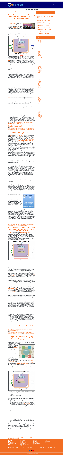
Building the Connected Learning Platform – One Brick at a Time (25, 140)
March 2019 (39, 86)
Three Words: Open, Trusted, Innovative (43, 20)
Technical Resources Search (36, 443)
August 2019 (39, 82)
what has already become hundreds (19, 175)
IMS (32, 125)
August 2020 (39, 71)
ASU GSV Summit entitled (15, 27)
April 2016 (39, 96)
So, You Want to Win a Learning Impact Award (44, 19)
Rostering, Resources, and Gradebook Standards (45, 31)
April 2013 (39, 112)
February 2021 (40, 66)
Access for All (10, 285)
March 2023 (39, 40)
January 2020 (39, 79)
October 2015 (39, 100)
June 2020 (39, 73)
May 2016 (39, 95)
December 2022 (40, 43)
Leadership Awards (22, 443)
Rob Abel (32, 221)
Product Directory (35, 441)
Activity (9, 60)
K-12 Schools (27, 129)
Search (54, 4)
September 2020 (40, 70)
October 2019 (39, 81)
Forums (33, 444)
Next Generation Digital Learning (14, 125)
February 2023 (40, 41)
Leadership (50, 4)
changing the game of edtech (11, 222)
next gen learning (20, 329)
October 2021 (39, 58)
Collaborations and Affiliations (12, 443)
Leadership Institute (22, 440)
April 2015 (39, 101)
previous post (16, 347)
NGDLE (9, 125)
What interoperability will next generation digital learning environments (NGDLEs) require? (21, 337)
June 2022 (39, 50)
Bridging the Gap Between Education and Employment (43, 26)
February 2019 (40, 87)
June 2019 (39, 84)
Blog (21, 128)
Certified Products (38, 4)
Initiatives (9, 441)
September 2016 (40, 94)
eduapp (30, 329)
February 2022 (40, 54)
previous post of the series (13, 23)
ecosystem (23, 222)
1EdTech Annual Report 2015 (20, 135)
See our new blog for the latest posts (15, 12)
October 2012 (39, 117)
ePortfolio (17, 311)
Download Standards (35, 442)
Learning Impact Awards (23, 441)
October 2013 (39, 109)
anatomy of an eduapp (26, 329)
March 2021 (39, 65)
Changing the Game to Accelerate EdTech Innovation (21, 133)
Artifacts (9, 97)
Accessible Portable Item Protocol (12, 288)
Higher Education (16, 129)
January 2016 (39, 99)
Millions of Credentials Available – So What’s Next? (45, 23)
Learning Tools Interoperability (18, 126)
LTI (14, 126)
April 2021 (39, 64)
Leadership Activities (11, 442)
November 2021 (40, 57)
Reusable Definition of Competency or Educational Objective (26, 311)
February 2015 (40, 103)
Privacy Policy (36, 453)
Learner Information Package (11, 311)
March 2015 (39, 102)
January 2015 (39, 104)
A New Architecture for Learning (30, 139)
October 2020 (39, 69)
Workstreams (28, 4)
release (11, 135)
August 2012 (39, 118)
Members (46, 440)
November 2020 (40, 68)
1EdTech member (29, 362)
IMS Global (30, 125)
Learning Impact (45, 4)
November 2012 (40, 116)
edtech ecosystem (27, 222)
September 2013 (40, 110)
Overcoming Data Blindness (41, 22)
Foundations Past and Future (11, 198)
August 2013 (39, 111)
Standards (32, 4)
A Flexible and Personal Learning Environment (22, 363)
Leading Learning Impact (14, 225)
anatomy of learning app (21, 125)
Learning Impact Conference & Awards (15, 130)
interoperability (26, 125)
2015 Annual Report (28, 221)
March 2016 (39, 97)
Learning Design (13, 275)
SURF (32, 362)
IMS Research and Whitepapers (25, 332)
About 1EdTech (10, 440)
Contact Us (46, 442)
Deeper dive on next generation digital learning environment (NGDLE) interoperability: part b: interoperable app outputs (21, 16)
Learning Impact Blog (23, 442)
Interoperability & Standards (21, 129)
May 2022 (39, 51)
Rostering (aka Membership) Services (14, 266)
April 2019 (39, 85)
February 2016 (40, 98)
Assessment (23, 128)
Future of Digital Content (29, 128)
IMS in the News (18, 128)
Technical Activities (35, 440)
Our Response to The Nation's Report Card (44, 27)
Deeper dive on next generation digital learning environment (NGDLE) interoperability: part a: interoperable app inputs (21, 229)
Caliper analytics (11, 126)
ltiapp (31, 329)
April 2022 (39, 52)
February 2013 (40, 114)
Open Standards (20, 222)
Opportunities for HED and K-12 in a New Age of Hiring (45, 17)
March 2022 (39, 53)
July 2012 (39, 119)
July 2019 (39, 83)
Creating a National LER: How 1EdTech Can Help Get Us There (45, 30)
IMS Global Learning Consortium (15, 221)
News (9, 444)
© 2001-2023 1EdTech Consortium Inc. (28, 453)
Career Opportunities (47, 441)
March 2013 (39, 113)
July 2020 (39, 72)
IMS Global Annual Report (22, 221)
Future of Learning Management (18, 333)
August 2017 (39, 89)
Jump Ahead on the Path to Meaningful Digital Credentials (44, 34)
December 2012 (40, 115)
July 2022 (39, 49)
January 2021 (39, 67)
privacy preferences (12, 291)
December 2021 (40, 56)
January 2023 (39, 42)
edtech (16, 222)
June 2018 (39, 88)
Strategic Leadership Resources (12, 128)
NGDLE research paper (27, 403)
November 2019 (40, 80)
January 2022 (39, 55)
